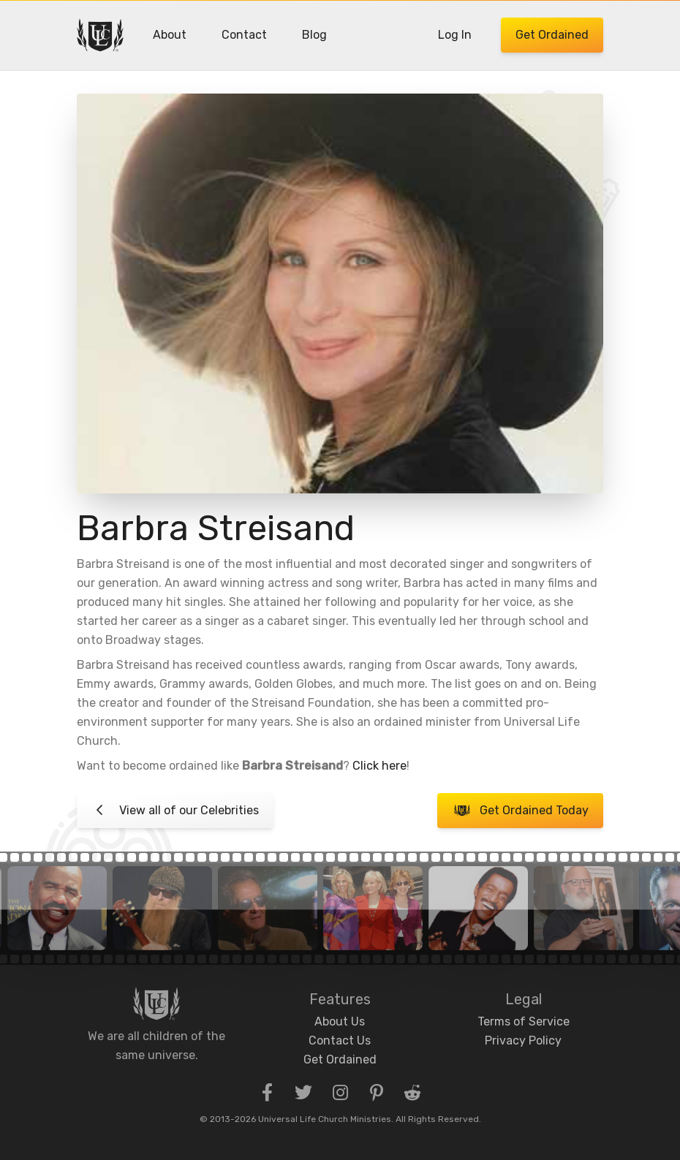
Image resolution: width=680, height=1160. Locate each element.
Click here (379, 766)
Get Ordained (552, 35)
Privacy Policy (523, 1040)
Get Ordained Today (520, 810)
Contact (244, 35)
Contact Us (340, 1040)
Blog (314, 35)
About (169, 35)
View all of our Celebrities (175, 810)
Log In (455, 35)
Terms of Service (523, 1021)
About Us (339, 1021)
